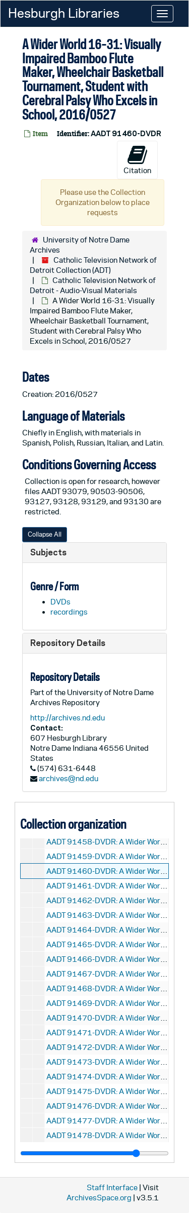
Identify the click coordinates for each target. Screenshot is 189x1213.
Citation (137, 159)
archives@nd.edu (68, 778)
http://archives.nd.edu (67, 717)
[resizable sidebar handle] (94, 1153)
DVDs (60, 601)
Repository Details (67, 643)
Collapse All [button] (44, 534)
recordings (69, 612)
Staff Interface (112, 1187)
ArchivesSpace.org (99, 1197)
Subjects (48, 552)
